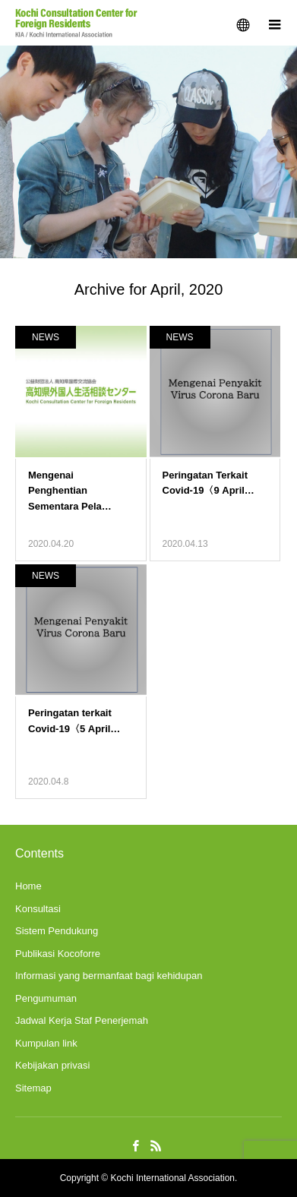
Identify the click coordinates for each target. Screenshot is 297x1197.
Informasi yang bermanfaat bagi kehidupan (108, 975)
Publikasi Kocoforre (57, 953)
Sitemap (33, 1088)
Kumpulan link (46, 1043)
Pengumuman (46, 998)
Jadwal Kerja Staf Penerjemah (81, 1020)
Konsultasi (38, 908)
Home (28, 886)
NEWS (45, 337)
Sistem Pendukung (56, 930)
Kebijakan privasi (52, 1065)
